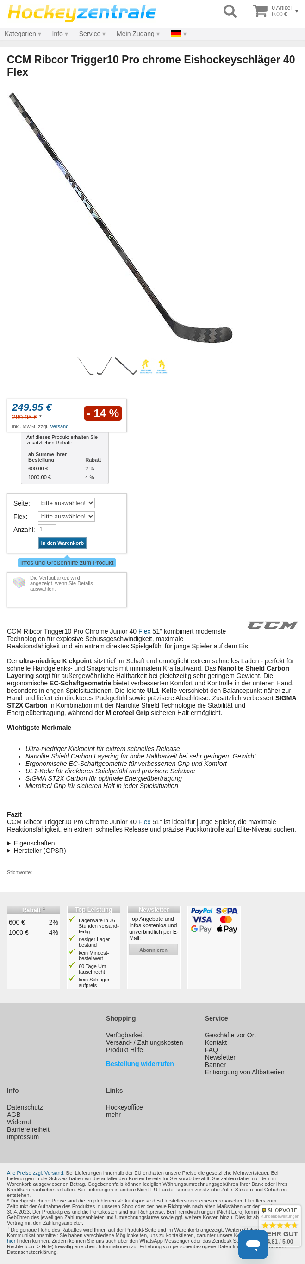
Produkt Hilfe (124, 1050)
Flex (19, 516)
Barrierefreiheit (28, 1129)
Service (90, 33)
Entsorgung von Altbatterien (245, 1072)
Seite (20, 503)
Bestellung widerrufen (140, 1063)
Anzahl (23, 529)
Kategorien (20, 33)
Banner (215, 1064)
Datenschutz (25, 1107)
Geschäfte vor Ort (230, 1035)
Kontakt (216, 1042)
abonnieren (153, 950)
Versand (59, 426)
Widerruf (19, 1122)
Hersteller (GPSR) (40, 850)
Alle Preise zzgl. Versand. (36, 1173)
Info (57, 33)
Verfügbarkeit (125, 1035)
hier (11, 1241)
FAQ (211, 1050)
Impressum (23, 1137)
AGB (14, 1114)
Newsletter (220, 1057)
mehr (113, 1114)
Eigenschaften (34, 843)
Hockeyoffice (124, 1107)
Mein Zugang (136, 33)
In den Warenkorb (62, 543)
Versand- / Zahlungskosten (144, 1042)
